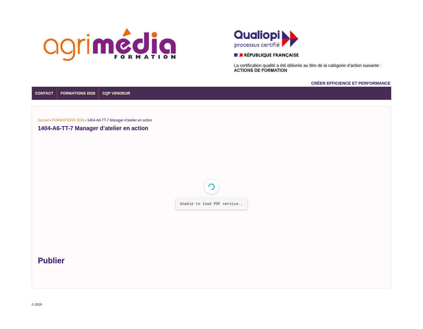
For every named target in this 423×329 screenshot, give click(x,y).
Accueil (43, 120)
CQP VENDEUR (116, 93)
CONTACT (44, 93)
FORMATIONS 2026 (77, 93)
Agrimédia (49, 304)
